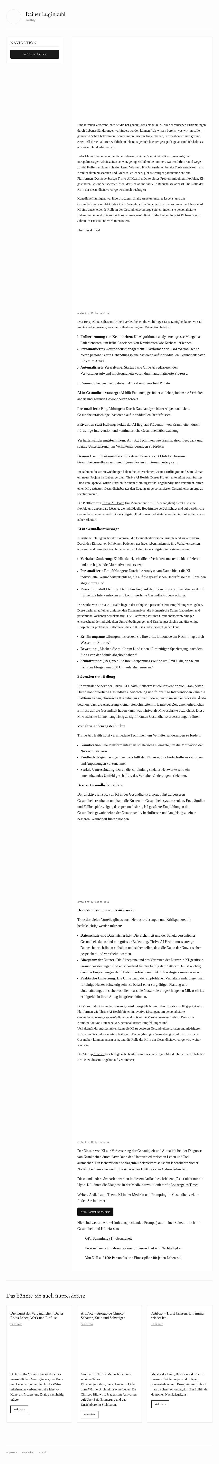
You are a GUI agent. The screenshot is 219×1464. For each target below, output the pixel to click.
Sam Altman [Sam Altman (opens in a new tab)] (195, 472)
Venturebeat (126, 1060)
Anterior (99, 1054)
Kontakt (43, 1452)
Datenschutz (28, 1452)
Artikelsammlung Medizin (95, 1211)
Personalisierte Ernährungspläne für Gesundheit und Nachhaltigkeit (134, 1248)
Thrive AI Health (113, 503)
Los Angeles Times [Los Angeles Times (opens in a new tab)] (184, 1185)
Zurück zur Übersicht (35, 54)
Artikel (95, 230)
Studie (120, 125)
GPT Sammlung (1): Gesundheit (108, 1238)
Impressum (11, 1452)
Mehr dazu (19, 1409)
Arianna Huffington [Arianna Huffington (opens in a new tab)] (167, 472)
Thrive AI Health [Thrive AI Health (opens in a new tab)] (137, 477)
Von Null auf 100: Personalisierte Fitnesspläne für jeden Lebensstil (133, 1258)
